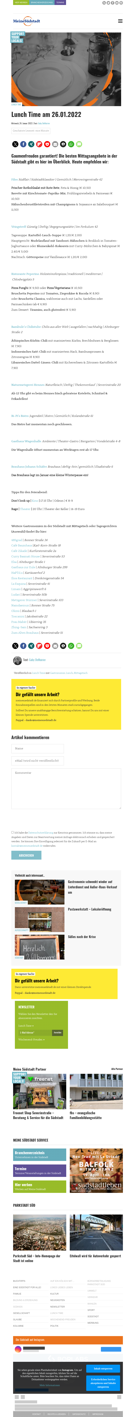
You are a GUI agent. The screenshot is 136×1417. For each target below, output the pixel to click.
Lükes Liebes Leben (61, 1287)
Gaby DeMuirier (44, 123)
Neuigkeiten (57, 1300)
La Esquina (18, 584)
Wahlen (92, 1304)
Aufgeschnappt (22, 930)
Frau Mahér (19, 622)
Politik (54, 1326)
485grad (16, 540)
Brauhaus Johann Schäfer (29, 466)
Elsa (14, 562)
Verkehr (92, 1297)
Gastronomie (57, 673)
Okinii (15, 611)
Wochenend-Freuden (30, 1039)
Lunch (69, 673)
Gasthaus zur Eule (23, 567)
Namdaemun (20, 605)
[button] (15, 144)
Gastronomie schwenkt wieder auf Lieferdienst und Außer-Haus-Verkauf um (92, 887)
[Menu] (120, 21)
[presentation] (38, 821)
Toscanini (17, 616)
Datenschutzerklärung (40, 832)
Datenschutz (79, 1414)
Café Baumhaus (21, 545)
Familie (17, 1294)
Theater (25, 509)
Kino (35, 501)
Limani (16, 589)
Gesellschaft (21, 903)
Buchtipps (19, 1281)
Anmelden (57, 1033)
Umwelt (92, 1291)
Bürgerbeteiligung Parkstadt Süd (99, 1283)
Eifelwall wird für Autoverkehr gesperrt (95, 1256)
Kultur (54, 1294)
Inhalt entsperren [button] (103, 1368)
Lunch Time (16, 105)
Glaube (17, 1319)
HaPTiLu (17, 573)
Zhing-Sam (18, 627)
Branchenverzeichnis (42, 3)
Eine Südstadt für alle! (27, 1287)
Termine (60, 3)
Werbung (93, 1323)
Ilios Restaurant (21, 578)
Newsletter (57, 1307)
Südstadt (19, 958)
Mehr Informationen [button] (50, 1385)
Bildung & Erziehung (25, 1300)
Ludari (15, 594)
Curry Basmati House (25, 556)
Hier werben (21, 3)
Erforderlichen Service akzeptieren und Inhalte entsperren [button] (103, 1383)
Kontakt (36, 1414)
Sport (91, 1310)
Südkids (17, 1307)
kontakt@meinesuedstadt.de (26, 846)
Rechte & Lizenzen (57, 1414)
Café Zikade (19, 551)
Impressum (97, 1414)
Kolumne (18, 1326)
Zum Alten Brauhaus (25, 633)
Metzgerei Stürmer (24, 600)
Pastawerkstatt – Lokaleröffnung (89, 909)
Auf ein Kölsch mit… (62, 1281)
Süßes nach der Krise (82, 937)
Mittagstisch (80, 673)
